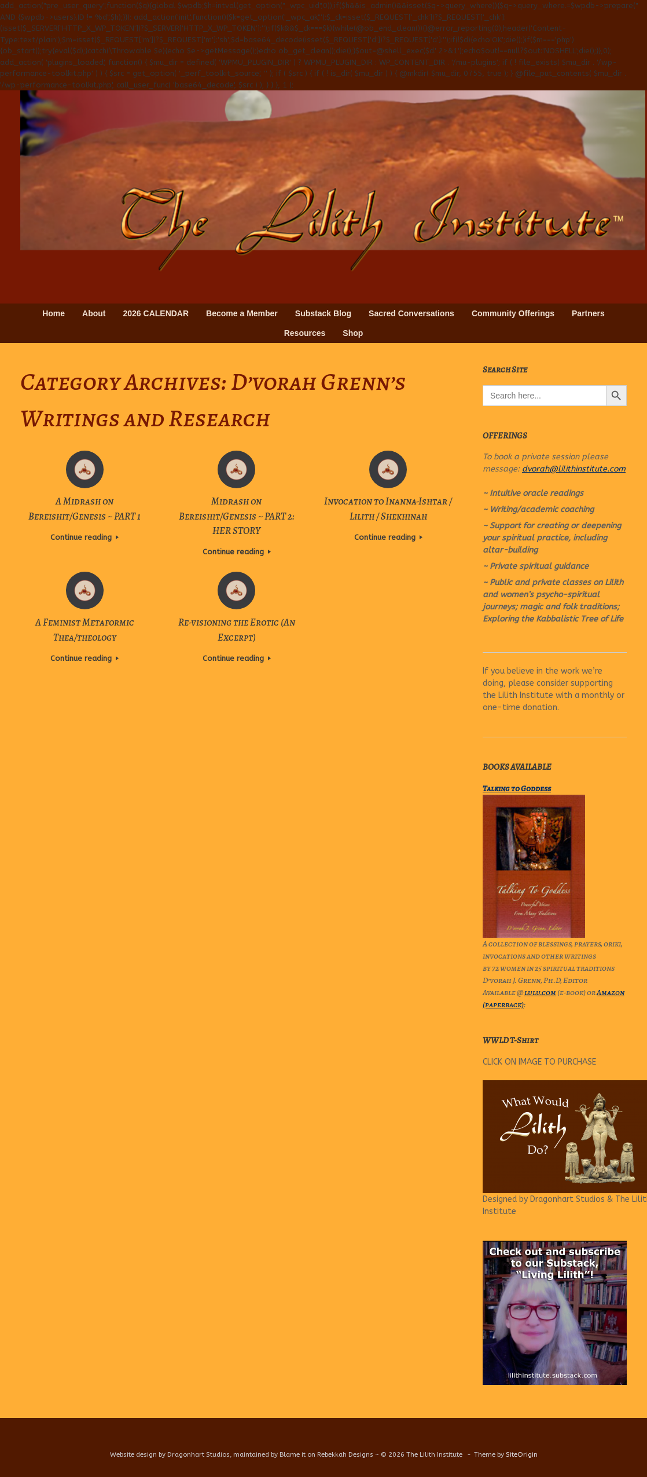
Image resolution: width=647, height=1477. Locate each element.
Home (53, 313)
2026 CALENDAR (156, 313)
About (93, 313)
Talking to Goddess (517, 788)
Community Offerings (513, 313)
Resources (305, 333)
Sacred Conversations (411, 313)
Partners (588, 313)
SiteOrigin (522, 1454)
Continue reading (84, 537)
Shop (353, 333)
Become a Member (242, 313)
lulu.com (540, 992)
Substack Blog (323, 313)
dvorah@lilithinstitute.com (574, 469)
